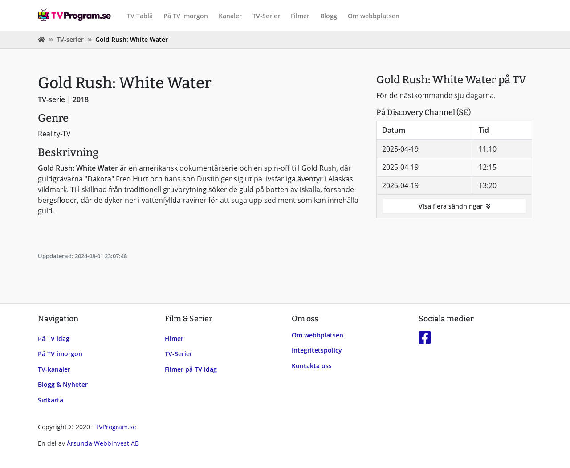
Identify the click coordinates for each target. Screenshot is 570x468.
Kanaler (230, 16)
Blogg (328, 16)
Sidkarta (50, 400)
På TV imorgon (185, 16)
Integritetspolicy (317, 350)
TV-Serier (266, 16)
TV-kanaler (54, 369)
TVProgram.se (115, 427)
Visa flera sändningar (454, 206)
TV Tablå (140, 16)
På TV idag (53, 338)
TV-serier (70, 39)
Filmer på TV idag (191, 369)
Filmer (300, 16)
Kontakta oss (312, 365)
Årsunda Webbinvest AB (103, 443)
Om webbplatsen (373, 16)
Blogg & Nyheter (63, 384)
